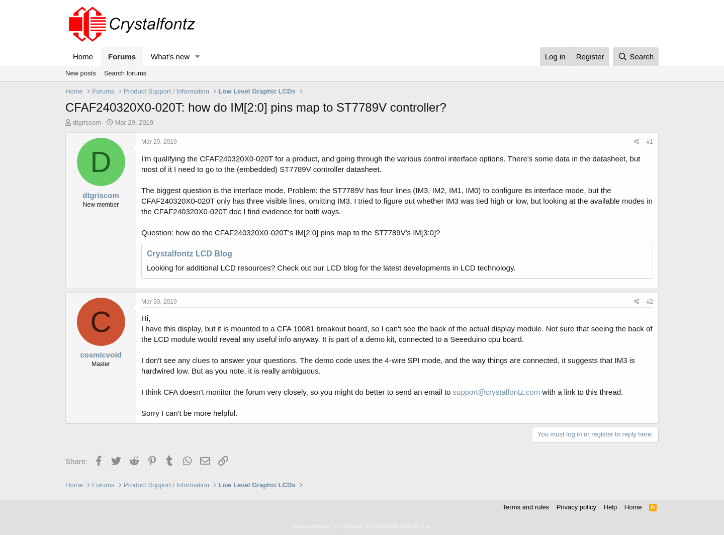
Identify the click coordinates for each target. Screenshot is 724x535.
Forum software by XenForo (362, 526)
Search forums (125, 73)
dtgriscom (87, 122)
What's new (170, 56)
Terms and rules (526, 507)
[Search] (636, 56)
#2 (650, 301)
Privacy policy (576, 507)
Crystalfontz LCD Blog (189, 253)
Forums (122, 56)
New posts (80, 73)
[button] (198, 56)
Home (83, 56)
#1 (650, 141)
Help (610, 507)
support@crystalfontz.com (496, 392)
